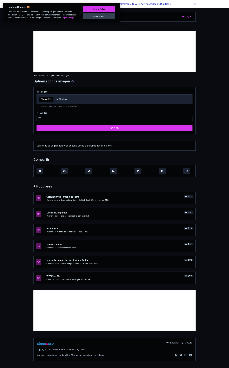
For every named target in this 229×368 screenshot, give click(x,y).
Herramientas (39, 75)
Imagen (42, 92)
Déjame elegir (68, 17)
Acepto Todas (99, 9)
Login (186, 16)
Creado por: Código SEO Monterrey (64, 355)
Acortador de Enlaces (94, 355)
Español (172, 342)
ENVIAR (114, 127)
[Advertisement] (114, 51)
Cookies (41, 355)
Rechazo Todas (98, 16)
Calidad (42, 113)
